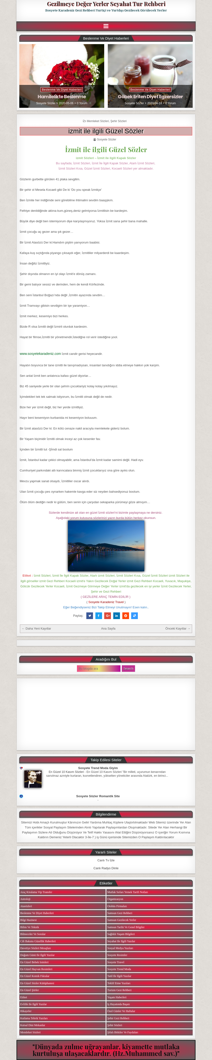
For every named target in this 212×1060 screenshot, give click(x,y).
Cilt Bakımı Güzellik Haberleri (38, 941)
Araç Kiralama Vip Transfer (36, 892)
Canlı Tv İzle (105, 860)
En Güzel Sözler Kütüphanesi (37, 983)
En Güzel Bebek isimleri (34, 962)
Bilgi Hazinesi (28, 920)
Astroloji (25, 899)
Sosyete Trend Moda (119, 969)
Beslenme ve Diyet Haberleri (62, 89)
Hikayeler (25, 1011)
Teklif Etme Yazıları (118, 983)
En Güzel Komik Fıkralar (34, 976)
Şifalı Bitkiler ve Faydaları (122, 1032)
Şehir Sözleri (118, 121)
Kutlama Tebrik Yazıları (34, 1018)
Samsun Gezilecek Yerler (121, 920)
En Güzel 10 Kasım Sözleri (66, 772)
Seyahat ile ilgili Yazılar (121, 941)
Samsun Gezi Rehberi (119, 913)
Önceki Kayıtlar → (178, 628)
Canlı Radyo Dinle (106, 868)
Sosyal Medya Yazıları (120, 948)
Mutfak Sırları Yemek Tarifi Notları (127, 892)
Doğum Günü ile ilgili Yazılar (37, 955)
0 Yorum (82, 103)
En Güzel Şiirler (29, 990)
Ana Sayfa (108, 628)
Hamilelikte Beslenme (62, 96)
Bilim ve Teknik (29, 927)
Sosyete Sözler (46, 103)
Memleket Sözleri (98, 121)
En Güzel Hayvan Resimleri (36, 969)
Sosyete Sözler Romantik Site (98, 796)
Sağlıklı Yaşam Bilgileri (121, 934)
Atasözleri (26, 906)
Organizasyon (115, 899)
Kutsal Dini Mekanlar (32, 1025)
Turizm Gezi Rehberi (119, 990)
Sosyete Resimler (117, 955)
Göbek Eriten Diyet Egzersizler (150, 96)
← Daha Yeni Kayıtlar (36, 628)
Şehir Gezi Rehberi (118, 1018)
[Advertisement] (106, 714)
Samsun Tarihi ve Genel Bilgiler (126, 927)
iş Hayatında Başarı (118, 1004)
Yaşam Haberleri (116, 997)
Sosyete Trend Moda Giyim (98, 768)
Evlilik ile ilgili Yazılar (33, 1004)
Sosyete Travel (115, 962)
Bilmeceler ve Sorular (33, 934)
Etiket (23, 997)
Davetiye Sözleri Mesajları (35, 948)
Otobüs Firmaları (117, 906)
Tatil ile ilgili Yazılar (119, 976)
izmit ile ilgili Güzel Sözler (106, 131)
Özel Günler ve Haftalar (121, 1011)
